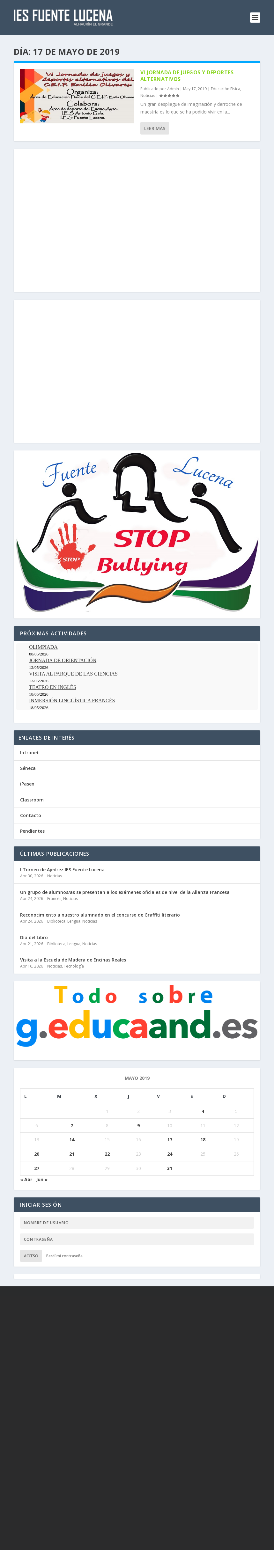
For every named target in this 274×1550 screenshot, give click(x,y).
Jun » (42, 1179)
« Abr (26, 1179)
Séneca (28, 768)
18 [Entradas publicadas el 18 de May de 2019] (202, 1140)
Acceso (31, 1256)
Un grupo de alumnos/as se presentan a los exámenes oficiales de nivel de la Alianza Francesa (125, 892)
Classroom (32, 800)
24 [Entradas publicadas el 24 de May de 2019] (169, 1154)
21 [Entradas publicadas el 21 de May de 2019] (71, 1154)
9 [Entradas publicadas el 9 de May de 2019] (138, 1125)
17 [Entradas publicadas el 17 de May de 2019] (169, 1140)
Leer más (154, 128)
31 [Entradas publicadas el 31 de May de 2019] (169, 1168)
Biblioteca (56, 921)
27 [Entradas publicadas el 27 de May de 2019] (36, 1168)
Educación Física (225, 88)
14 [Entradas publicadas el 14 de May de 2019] (71, 1140)
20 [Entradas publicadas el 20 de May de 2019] (36, 1154)
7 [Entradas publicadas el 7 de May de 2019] (71, 1125)
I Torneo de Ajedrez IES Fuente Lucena (62, 869)
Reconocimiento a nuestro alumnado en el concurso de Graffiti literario (100, 915)
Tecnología (74, 966)
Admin (173, 88)
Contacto (30, 815)
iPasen (27, 784)
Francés (54, 898)
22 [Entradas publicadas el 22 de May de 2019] (107, 1154)
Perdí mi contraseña (64, 1256)
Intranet (29, 752)
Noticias (147, 95)
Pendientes (32, 831)
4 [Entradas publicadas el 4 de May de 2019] (203, 1111)
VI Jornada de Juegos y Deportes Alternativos (187, 76)
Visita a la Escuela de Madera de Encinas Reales (73, 960)
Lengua (73, 921)
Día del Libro (34, 937)
